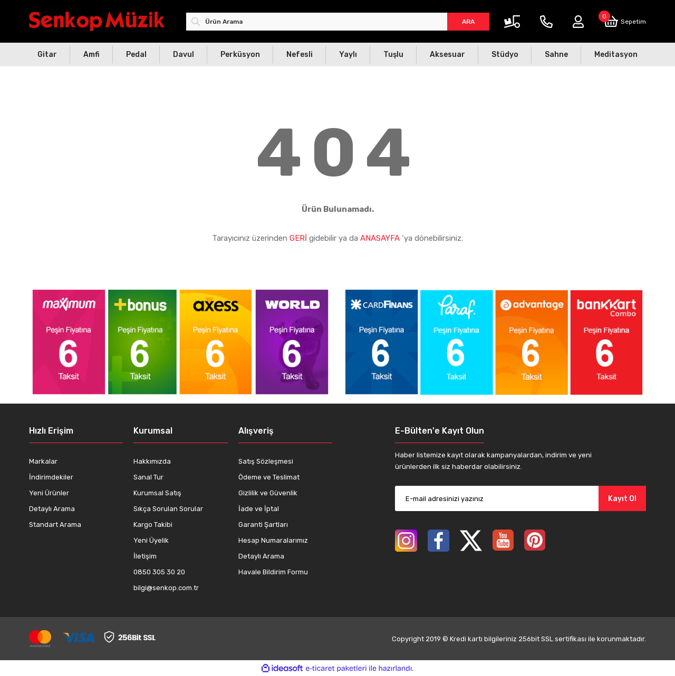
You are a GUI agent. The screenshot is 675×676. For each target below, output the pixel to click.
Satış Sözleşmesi (265, 461)
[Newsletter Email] (520, 498)
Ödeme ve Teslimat (269, 477)
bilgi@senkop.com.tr (166, 588)
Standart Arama (55, 524)
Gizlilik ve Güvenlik (267, 493)
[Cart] (625, 21)
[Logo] (97, 21)
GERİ (298, 238)
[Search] (337, 22)
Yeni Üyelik (151, 540)
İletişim (145, 556)
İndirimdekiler (51, 477)
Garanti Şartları (263, 524)
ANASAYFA (380, 238)
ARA (468, 21)
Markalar (43, 461)
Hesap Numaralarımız (273, 540)
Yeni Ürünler (49, 493)
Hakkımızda (152, 461)
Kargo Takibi (152, 524)
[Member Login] (578, 21)
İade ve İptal (258, 509)
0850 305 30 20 (159, 572)
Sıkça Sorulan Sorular (168, 509)
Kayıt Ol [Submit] (622, 498)
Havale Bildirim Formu (273, 572)
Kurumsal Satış (157, 493)
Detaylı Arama (52, 509)
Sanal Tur (148, 477)
